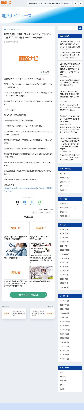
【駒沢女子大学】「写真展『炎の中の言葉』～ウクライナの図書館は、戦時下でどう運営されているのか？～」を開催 (70, 69)
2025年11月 (65, 254)
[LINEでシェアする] (39, 202)
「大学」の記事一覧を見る (28, 295)
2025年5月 (64, 279)
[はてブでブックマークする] (32, 202)
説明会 (63, 212)
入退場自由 (65, 216)
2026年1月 (64, 246)
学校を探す (33, 3)
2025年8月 (64, 267)
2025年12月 (65, 250)
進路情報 (64, 204)
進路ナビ (17, 16)
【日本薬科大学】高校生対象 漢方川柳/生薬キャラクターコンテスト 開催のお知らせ (70, 44)
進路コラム (65, 182)
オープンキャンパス (44, 3)
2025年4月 (64, 283)
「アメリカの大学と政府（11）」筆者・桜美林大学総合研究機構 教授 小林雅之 (69, 95)
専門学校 (64, 178)
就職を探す (65, 3)
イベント (64, 186)
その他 (63, 190)
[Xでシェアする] (17, 202)
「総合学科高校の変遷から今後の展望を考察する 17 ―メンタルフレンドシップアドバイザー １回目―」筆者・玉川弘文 (70, 144)
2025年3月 (64, 287)
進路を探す (56, 3)
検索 (80, 28)
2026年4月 (64, 234)
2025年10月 (65, 258)
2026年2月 (64, 242)
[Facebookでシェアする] (24, 202)
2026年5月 (64, 229)
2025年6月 (64, 275)
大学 (51, 209)
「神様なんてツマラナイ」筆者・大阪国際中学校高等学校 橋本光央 (69, 118)
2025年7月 (64, 271)
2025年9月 (64, 263)
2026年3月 (64, 238)
